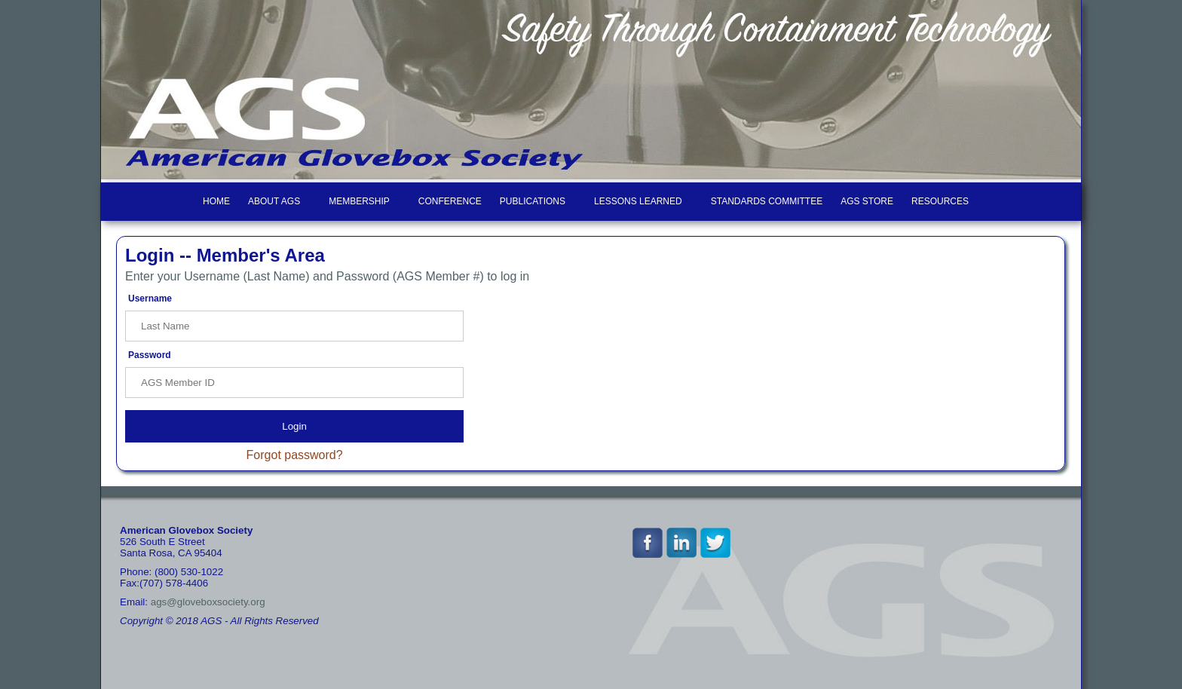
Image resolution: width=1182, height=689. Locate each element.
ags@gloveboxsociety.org (208, 602)
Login (294, 426)
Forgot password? (295, 455)
